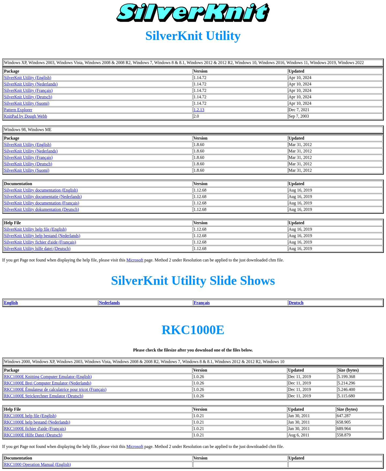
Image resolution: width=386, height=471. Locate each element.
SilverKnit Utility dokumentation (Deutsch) (41, 209)
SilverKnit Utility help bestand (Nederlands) (42, 235)
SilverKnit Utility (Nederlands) (31, 84)
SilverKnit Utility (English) (27, 77)
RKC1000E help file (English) (30, 415)
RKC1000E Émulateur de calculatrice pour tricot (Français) (55, 389)
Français (202, 302)
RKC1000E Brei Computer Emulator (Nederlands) (47, 383)
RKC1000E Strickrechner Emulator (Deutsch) (43, 396)
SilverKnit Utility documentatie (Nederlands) (43, 196)
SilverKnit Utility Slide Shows (193, 280)
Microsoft (134, 260)
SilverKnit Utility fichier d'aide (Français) (40, 242)
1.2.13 (199, 109)
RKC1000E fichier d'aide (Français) (35, 428)
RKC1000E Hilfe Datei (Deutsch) (33, 435)
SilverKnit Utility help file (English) (35, 229)
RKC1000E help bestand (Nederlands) (37, 422)
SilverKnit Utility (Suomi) (26, 103)
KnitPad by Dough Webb (25, 116)
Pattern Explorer (18, 109)
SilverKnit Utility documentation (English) (41, 190)
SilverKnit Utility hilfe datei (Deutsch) (37, 248)
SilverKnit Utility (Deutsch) (28, 97)
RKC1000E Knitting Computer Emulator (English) (48, 376)
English (11, 302)
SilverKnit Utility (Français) (28, 90)
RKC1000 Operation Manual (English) (37, 464)
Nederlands (109, 302)
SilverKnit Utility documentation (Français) (41, 203)
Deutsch (296, 302)
